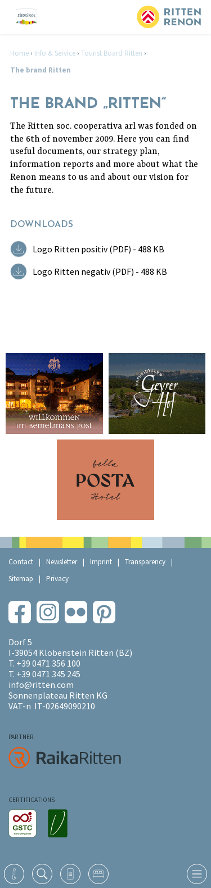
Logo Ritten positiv (98, 249)
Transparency (145, 562)
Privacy (57, 578)
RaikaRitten (64, 757)
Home (19, 53)
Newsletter (61, 562)
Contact (20, 562)
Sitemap (20, 578)
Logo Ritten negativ (100, 271)
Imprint (101, 562)
